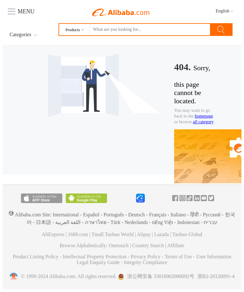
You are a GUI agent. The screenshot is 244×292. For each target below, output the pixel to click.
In (197, 198)
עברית (210, 222)
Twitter (211, 198)
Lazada (161, 234)
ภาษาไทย (95, 222)
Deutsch (136, 214)
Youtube (204, 198)
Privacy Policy (146, 256)
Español (91, 214)
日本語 (43, 222)
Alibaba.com (120, 12)
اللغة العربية (67, 222)
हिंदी (194, 214)
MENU (21, 10)
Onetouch (119, 245)
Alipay (144, 234)
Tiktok (189, 198)
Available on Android (86, 198)
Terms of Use (179, 256)
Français (157, 214)
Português (114, 214)
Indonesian (188, 222)
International (66, 214)
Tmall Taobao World (112, 234)
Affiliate (175, 245)
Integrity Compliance (145, 262)
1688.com (78, 234)
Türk (115, 222)
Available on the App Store (41, 198)
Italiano (178, 214)
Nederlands (136, 222)
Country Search (148, 245)
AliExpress (53, 234)
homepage (204, 116)
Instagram (183, 198)
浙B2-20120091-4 (215, 276)
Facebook (175, 198)
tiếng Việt (162, 222)
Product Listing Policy (36, 256)
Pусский (211, 214)
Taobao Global (187, 234)
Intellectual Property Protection (95, 256)
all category (203, 121)
